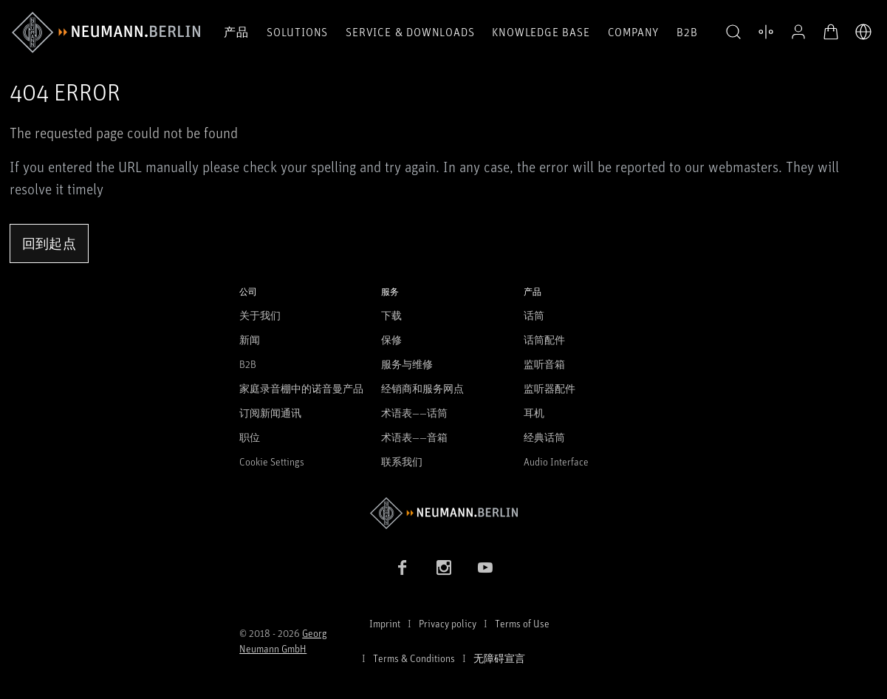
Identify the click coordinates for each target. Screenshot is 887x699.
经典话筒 (544, 437)
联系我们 (401, 461)
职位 (249, 437)
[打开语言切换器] (863, 32)
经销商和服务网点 (422, 388)
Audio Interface (556, 461)
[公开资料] (798, 32)
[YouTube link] (485, 567)
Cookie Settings (271, 461)
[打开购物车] (831, 32)
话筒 (534, 315)
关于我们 (260, 315)
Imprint (384, 623)
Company (634, 31)
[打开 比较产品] (766, 32)
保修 (391, 339)
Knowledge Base (540, 31)
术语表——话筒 (414, 412)
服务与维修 (407, 364)
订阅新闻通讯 (270, 412)
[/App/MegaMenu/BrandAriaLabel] (106, 32)
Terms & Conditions (414, 658)
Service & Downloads (410, 31)
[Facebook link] (402, 567)
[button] (733, 32)
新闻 (249, 339)
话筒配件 (544, 339)
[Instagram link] (444, 567)
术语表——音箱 (414, 437)
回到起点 (49, 243)
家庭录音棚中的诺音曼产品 (301, 388)
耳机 (534, 412)
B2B (687, 31)
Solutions (297, 31)
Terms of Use (522, 623)
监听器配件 (549, 388)
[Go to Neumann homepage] (443, 513)
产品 (236, 31)
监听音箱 (544, 364)
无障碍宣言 (499, 658)
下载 (391, 315)
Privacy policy (447, 623)
